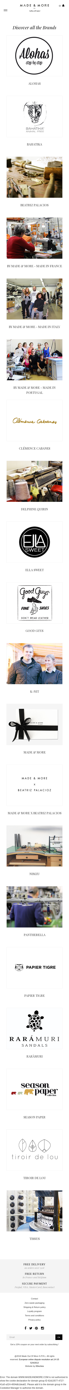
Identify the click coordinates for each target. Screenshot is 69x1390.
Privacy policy (34, 1320)
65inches (40, 1366)
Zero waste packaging (35, 1303)
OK (58, 1337)
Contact (34, 1299)
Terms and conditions (34, 1315)
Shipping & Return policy (34, 1307)
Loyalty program (34, 1311)
